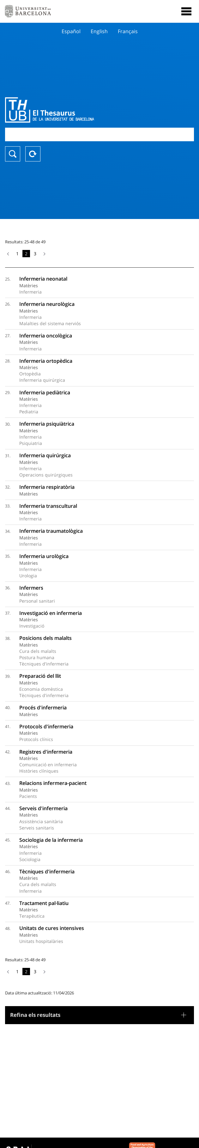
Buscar (12, 153)
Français (128, 31)
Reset (32, 153)
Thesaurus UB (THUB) (71, 110)
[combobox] (99, 134)
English (99, 31)
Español (71, 31)
